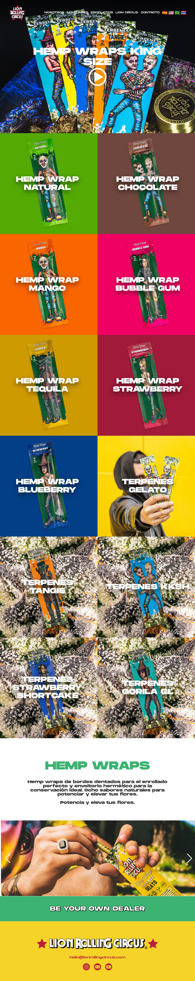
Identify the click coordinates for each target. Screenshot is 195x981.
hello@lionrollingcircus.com (97, 957)
